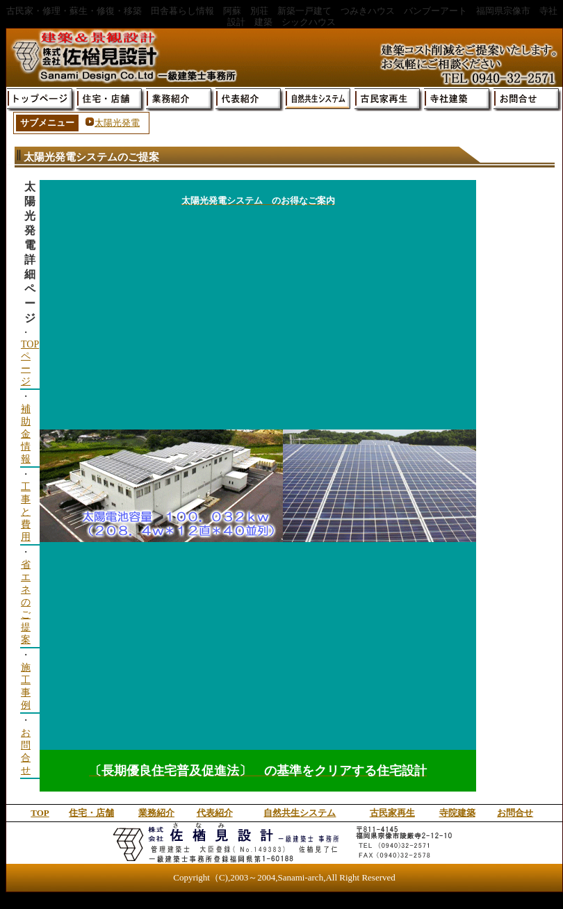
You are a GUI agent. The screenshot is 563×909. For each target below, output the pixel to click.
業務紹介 (156, 813)
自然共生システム (299, 813)
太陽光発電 (117, 122)
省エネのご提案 (26, 602)
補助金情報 (26, 434)
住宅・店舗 (91, 813)
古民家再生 (392, 813)
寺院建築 (457, 813)
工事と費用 (26, 512)
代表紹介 (215, 813)
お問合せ (515, 813)
